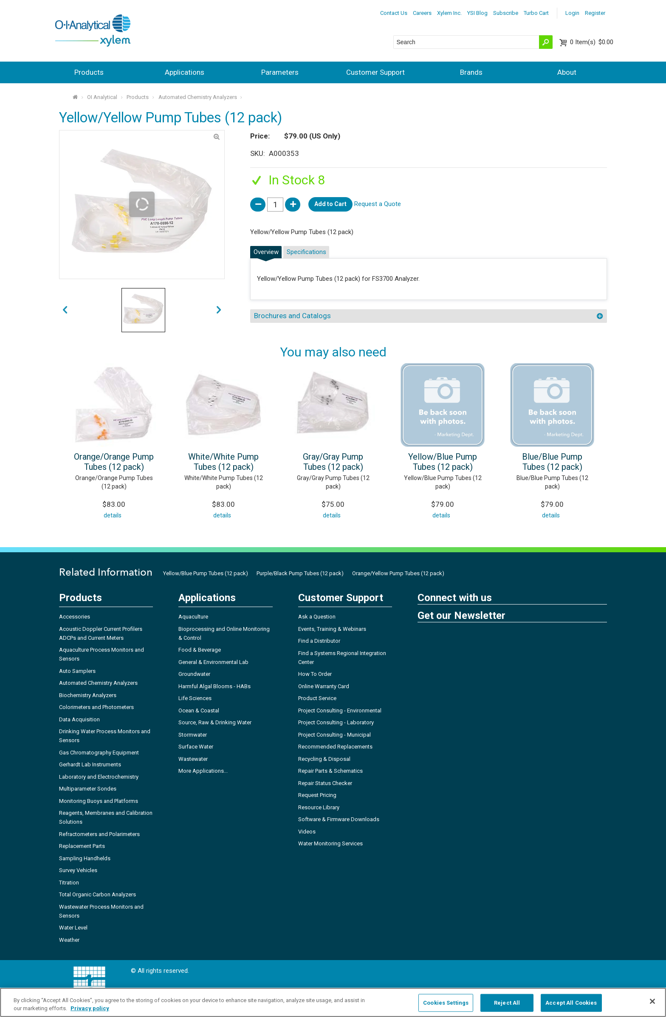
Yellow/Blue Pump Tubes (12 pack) (442, 462)
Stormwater (192, 735)
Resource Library (318, 807)
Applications (184, 72)
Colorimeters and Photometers (96, 707)
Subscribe (505, 13)
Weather (69, 940)
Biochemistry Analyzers (87, 695)
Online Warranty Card (323, 686)
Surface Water (195, 746)
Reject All (507, 1003)
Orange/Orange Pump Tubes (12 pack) (114, 462)
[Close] (652, 1001)
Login (572, 13)
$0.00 (591, 42)
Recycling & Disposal (324, 759)
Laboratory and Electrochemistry (98, 777)
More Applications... (203, 771)
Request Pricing (317, 795)
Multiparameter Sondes (87, 788)
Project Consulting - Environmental (339, 710)
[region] (333, 1002)
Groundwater (194, 674)
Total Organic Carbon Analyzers (97, 894)
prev (219, 310)
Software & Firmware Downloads (338, 819)
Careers (422, 13)
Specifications (306, 252)
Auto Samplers (77, 671)
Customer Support (375, 72)
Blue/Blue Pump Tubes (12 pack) (552, 462)
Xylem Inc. (449, 13)
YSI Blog (477, 13)
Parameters (280, 72)
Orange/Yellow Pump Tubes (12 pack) (398, 573)
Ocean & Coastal (198, 710)
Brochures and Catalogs (292, 315)
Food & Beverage (199, 650)
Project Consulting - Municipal (334, 735)
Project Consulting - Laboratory (336, 722)
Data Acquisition (79, 719)
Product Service (317, 698)
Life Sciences (195, 698)
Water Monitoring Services (330, 843)
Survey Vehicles (78, 870)
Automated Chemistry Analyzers (197, 97)
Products (89, 72)
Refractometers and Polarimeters (99, 834)
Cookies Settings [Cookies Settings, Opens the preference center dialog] (445, 1003)
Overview (266, 252)
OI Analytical (102, 97)
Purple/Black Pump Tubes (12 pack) (300, 573)
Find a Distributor (319, 641)
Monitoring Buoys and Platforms (98, 801)
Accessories (74, 616)
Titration (69, 882)
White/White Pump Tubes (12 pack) (223, 462)
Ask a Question (317, 616)
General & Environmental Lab (213, 662)
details (112, 515)
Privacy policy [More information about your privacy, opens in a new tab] (90, 1008)
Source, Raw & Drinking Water (214, 722)
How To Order (315, 674)
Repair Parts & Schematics (330, 771)
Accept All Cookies (571, 1003)
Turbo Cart (536, 13)
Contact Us (393, 13)
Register (595, 13)
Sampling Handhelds (84, 858)
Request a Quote (377, 204)
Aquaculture (193, 616)
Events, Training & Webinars (332, 629)
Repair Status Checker (325, 783)
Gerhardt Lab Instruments (90, 764)
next (65, 310)
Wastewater (193, 759)
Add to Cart (330, 204)
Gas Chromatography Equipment (99, 752)
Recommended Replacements (335, 746)
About (566, 72)
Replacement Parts (82, 846)
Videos (307, 831)
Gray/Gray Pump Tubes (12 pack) (333, 462)
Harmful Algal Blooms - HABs (214, 686)
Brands (471, 72)
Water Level (73, 927)
